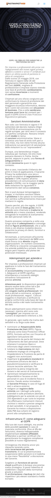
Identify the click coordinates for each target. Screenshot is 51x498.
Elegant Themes (21, 493)
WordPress (41, 493)
